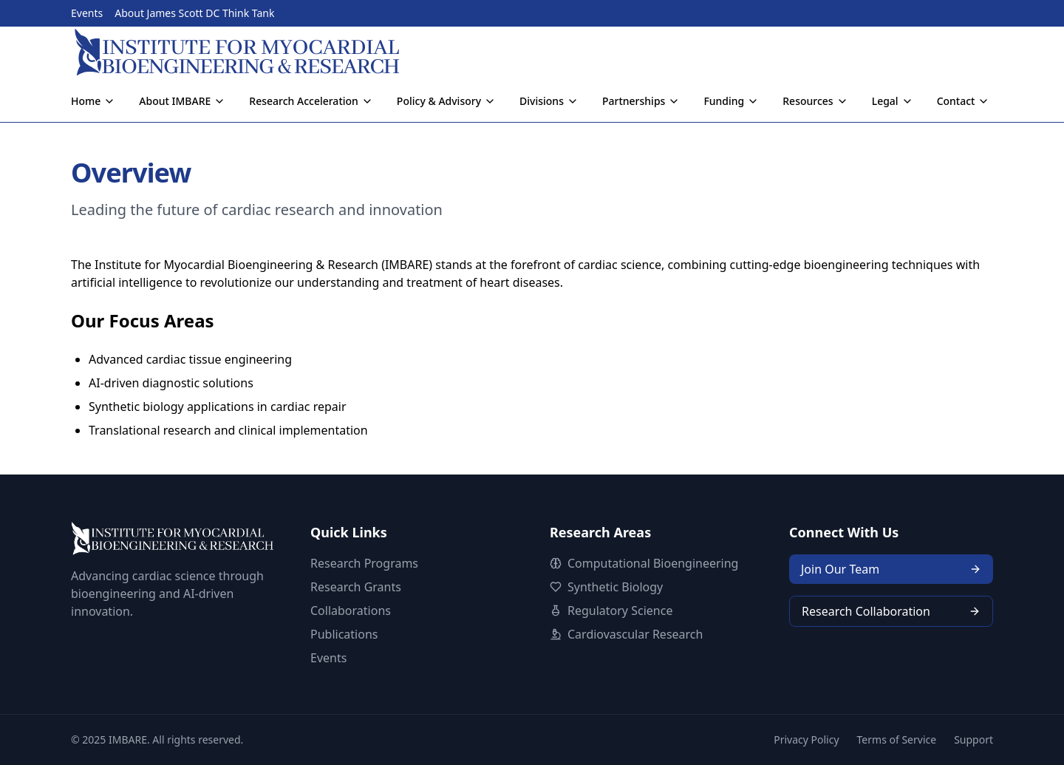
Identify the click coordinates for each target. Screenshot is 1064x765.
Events (87, 13)
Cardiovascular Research (635, 634)
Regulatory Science (619, 610)
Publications (344, 634)
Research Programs (364, 563)
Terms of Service (897, 739)
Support (973, 739)
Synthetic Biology (615, 587)
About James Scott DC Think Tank (194, 13)
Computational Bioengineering (652, 563)
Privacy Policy (806, 739)
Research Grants (355, 587)
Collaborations (350, 610)
